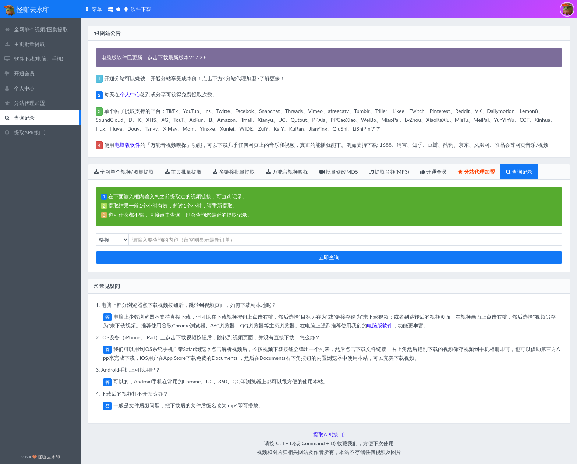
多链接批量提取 (234, 172)
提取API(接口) (328, 434)
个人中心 (130, 94)
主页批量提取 (183, 172)
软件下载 (129, 9)
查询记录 (519, 172)
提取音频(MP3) (389, 172)
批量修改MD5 (338, 172)
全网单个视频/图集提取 (124, 172)
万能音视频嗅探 (287, 172)
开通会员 (433, 172)
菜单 (93, 9)
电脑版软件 (127, 145)
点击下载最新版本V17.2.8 (177, 57)
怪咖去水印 (49, 457)
